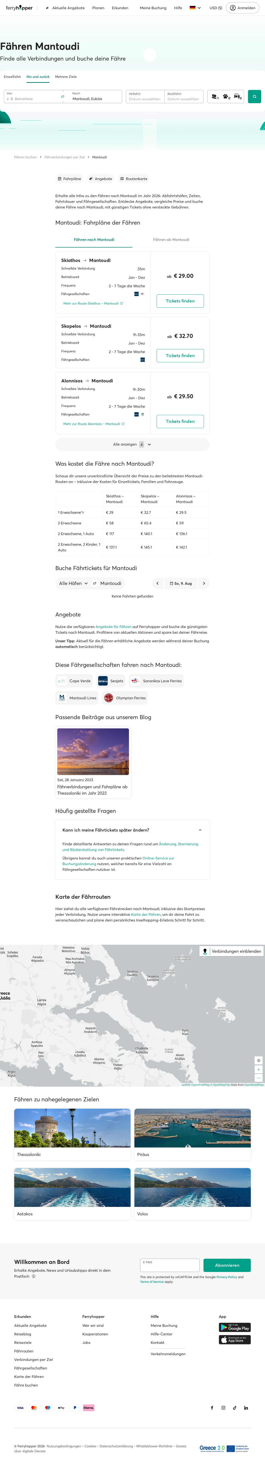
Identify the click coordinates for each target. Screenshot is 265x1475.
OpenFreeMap (201, 1084)
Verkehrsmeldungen (168, 1353)
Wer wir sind (93, 1325)
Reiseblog (22, 1334)
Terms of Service (152, 1282)
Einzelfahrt (12, 77)
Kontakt (157, 1342)
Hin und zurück (37, 77)
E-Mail (147, 1262)
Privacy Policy (226, 1277)
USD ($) (216, 7)
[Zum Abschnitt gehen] (69, 178)
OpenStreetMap (254, 1084)
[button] (94, 583)
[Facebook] (212, 1408)
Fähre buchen (26, 1385)
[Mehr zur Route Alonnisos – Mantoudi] (94, 424)
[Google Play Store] (235, 1327)
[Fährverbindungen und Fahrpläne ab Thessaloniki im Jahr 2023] (93, 762)
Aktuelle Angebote (65, 7)
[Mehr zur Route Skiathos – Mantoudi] (93, 303)
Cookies (90, 1446)
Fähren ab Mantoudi (171, 239)
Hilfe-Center (161, 1334)
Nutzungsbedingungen (64, 1446)
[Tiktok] (234, 1408)
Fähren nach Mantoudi (94, 239)
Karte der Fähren (146, 914)
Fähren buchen (25, 157)
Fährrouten (23, 1351)
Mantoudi (99, 157)
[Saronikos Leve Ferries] (156, 680)
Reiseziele (22, 1342)
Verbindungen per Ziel (33, 1359)
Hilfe (178, 7)
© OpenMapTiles (220, 1084)
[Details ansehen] (33, 1276)
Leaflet (185, 1084)
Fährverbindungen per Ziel (64, 157)
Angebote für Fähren (114, 626)
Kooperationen (95, 1334)
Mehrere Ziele (66, 77)
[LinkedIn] (246, 1408)
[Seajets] (110, 680)
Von (9, 93)
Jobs (86, 1342)
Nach (76, 93)
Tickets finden (180, 301)
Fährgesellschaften (30, 1368)
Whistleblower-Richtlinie (154, 1446)
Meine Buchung (153, 7)
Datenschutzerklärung (116, 1446)
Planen (98, 7)
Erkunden (120, 7)
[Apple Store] (235, 1339)
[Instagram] (223, 1408)
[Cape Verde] (74, 680)
